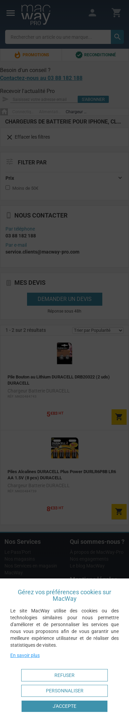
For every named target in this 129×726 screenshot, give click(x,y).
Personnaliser (64, 690)
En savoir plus (25, 655)
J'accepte (64, 706)
